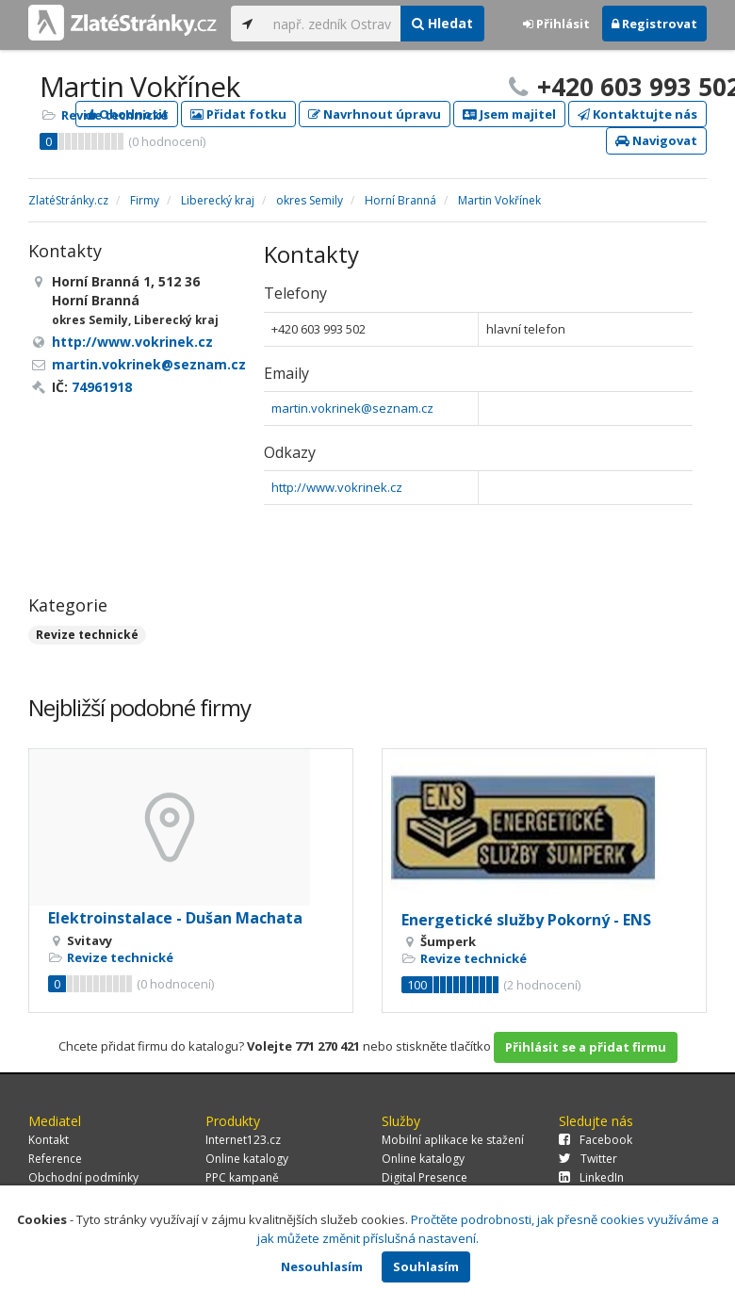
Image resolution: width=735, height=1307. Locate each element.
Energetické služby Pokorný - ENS (526, 919)
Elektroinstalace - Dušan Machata (175, 917)
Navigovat (656, 140)
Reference (55, 1159)
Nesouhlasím (322, 1266)
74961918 (102, 387)
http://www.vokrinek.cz (336, 487)
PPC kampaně (242, 1177)
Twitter (588, 1159)
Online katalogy (246, 1159)
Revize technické (114, 114)
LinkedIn (591, 1177)
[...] (332, 23)
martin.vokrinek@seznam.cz (352, 408)
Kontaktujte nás (637, 114)
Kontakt (48, 1140)
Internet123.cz (243, 1140)
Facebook (595, 1140)
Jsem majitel (509, 114)
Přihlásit (556, 23)
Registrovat (654, 23)
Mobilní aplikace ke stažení (453, 1140)
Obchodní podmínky (83, 1177)
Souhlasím (426, 1266)
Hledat (442, 23)
